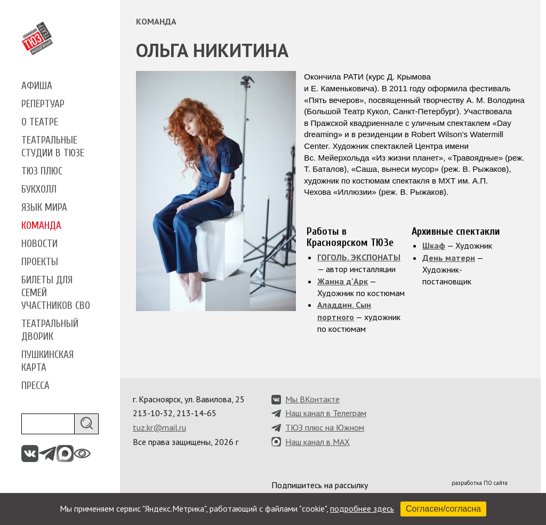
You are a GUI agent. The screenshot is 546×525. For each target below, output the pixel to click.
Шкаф (433, 245)
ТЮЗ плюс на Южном (324, 427)
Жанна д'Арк (342, 281)
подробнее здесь (362, 508)
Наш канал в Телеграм (325, 413)
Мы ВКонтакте (312, 399)
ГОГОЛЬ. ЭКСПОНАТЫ (358, 257)
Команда (41, 226)
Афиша (36, 86)
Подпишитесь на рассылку (319, 485)
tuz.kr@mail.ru (159, 427)
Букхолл (39, 189)
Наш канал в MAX (317, 441)
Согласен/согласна (443, 508)
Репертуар (43, 104)
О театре (39, 122)
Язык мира (44, 207)
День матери (448, 257)
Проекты (39, 262)
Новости (39, 244)
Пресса (35, 386)
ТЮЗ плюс (41, 171)
